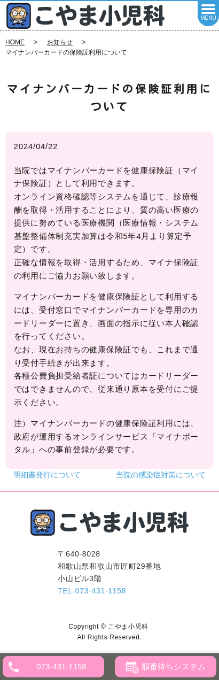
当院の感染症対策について (161, 474)
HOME (15, 42)
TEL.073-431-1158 (92, 590)
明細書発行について (47, 474)
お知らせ (60, 42)
